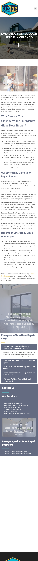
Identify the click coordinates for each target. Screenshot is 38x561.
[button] (19, 347)
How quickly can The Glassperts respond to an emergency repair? (16, 347)
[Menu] (35, 8)
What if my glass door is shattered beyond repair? (17, 380)
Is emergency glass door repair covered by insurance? (19, 374)
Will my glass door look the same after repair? (19, 362)
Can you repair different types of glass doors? (19, 368)
